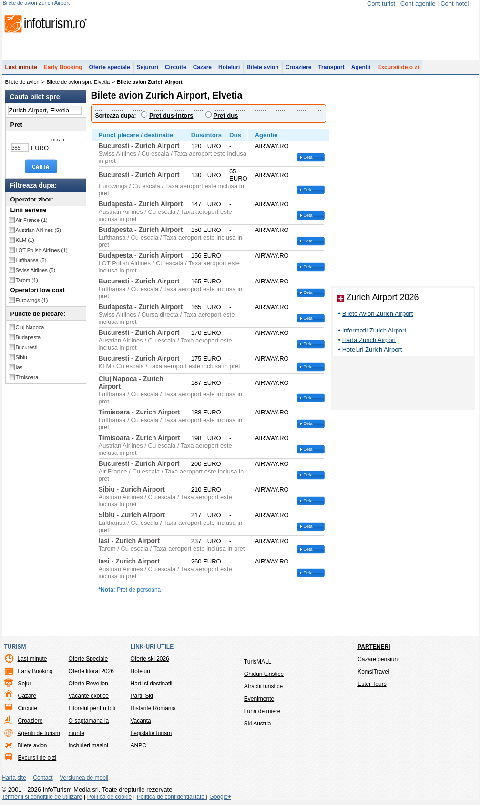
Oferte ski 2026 (150, 658)
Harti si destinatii (152, 683)
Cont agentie (418, 3)
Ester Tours (371, 684)
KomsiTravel (373, 671)
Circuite (175, 67)
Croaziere (299, 67)
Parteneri (373, 647)
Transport (331, 67)
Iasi (20, 367)
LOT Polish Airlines (42, 250)
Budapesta (28, 337)
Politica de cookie (109, 797)
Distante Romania (153, 708)
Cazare (202, 67)
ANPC (138, 745)
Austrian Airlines (38, 230)
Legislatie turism (151, 733)
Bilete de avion (22, 82)
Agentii (361, 67)
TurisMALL (258, 661)
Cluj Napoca (30, 327)
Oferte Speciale (88, 658)
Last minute (21, 67)
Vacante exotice (89, 696)
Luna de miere (262, 711)
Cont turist (381, 3)
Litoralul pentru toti (92, 708)
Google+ (220, 797)
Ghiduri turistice (264, 674)
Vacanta (141, 720)
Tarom (27, 280)
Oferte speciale (109, 67)
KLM (25, 240)
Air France (32, 220)
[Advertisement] (403, 384)
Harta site (14, 778)
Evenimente (259, 698)
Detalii (310, 157)
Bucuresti (27, 347)
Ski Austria (257, 723)
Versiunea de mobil (84, 778)
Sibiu (21, 357)
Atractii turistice (263, 686)
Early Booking (63, 67)
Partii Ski (142, 696)
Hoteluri (229, 67)
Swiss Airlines (36, 270)
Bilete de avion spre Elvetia (78, 82)
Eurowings (32, 300)
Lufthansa (31, 260)
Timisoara (27, 377)
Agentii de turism (39, 733)
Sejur (24, 683)
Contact (42, 778)
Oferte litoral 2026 (91, 671)
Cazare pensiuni (378, 659)
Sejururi (147, 67)
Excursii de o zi (398, 67)
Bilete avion (262, 67)
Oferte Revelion (88, 683)
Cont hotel (454, 3)
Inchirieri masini (88, 745)
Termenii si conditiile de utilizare (42, 797)
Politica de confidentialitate (171, 797)
